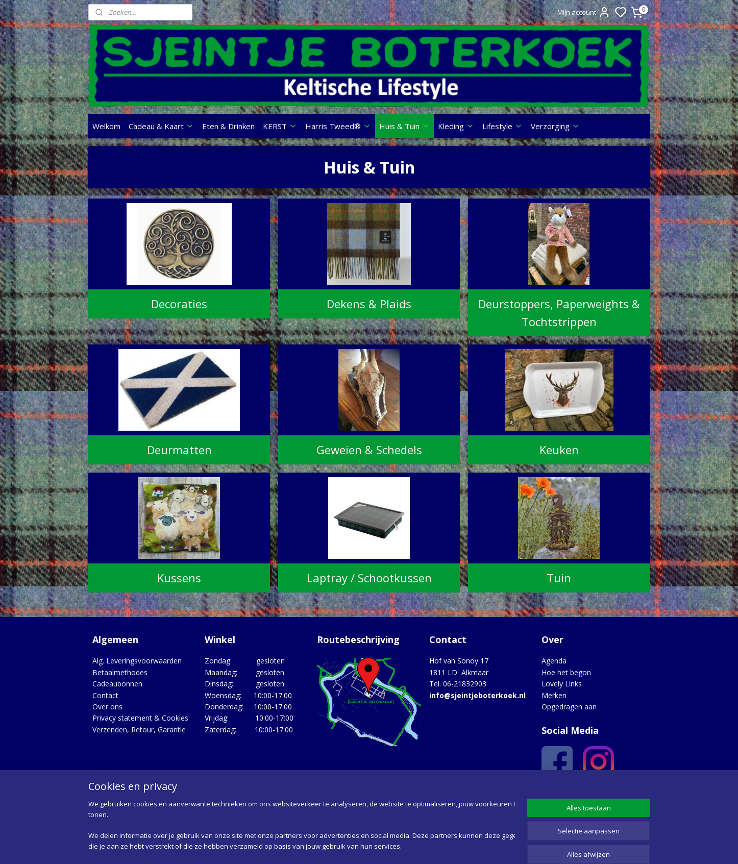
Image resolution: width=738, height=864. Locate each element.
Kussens (179, 577)
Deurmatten (178, 449)
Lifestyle (502, 126)
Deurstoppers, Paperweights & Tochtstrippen (559, 312)
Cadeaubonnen (117, 683)
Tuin (559, 577)
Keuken (559, 449)
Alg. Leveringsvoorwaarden (137, 660)
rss (430, 845)
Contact (105, 695)
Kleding (456, 126)
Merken (554, 695)
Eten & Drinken (228, 126)
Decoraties (179, 303)
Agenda (554, 660)
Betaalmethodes (119, 672)
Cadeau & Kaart (161, 126)
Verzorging (555, 126)
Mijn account (583, 12)
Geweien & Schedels (369, 449)
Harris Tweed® (338, 126)
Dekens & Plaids (369, 303)
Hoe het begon (566, 672)
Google (627, 794)
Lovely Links (562, 683)
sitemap (409, 845)
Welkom (106, 126)
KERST (280, 126)
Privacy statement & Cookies (140, 718)
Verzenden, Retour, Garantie (139, 729)
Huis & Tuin (404, 126)
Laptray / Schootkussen (368, 577)
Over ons (107, 706)
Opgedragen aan (569, 706)
